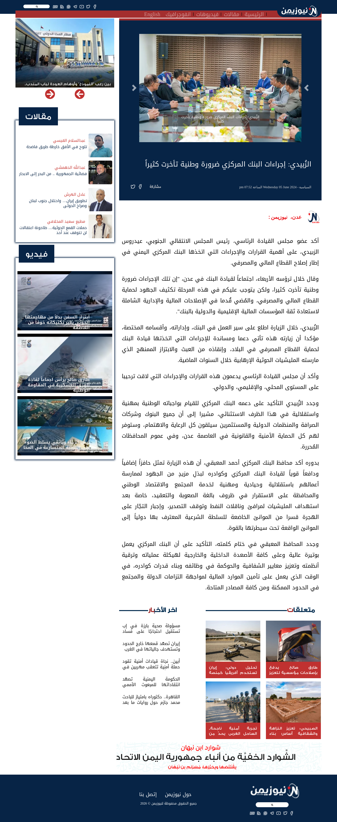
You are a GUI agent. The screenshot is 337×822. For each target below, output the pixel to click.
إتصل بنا (148, 794)
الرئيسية (254, 13)
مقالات (231, 13)
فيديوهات (207, 13)
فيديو (36, 254)
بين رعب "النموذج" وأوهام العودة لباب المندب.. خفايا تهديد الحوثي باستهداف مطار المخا (68, 87)
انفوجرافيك (178, 13)
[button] (306, 88)
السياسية (305, 187)
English (152, 13)
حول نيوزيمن (178, 794)
